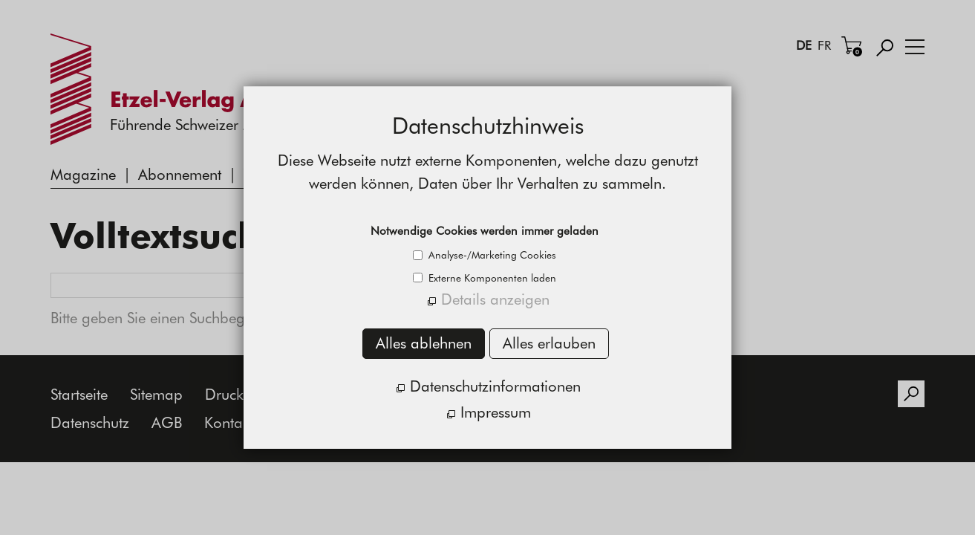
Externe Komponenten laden (490, 278)
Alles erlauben (549, 343)
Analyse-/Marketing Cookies (490, 255)
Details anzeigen (495, 299)
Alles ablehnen (424, 343)
